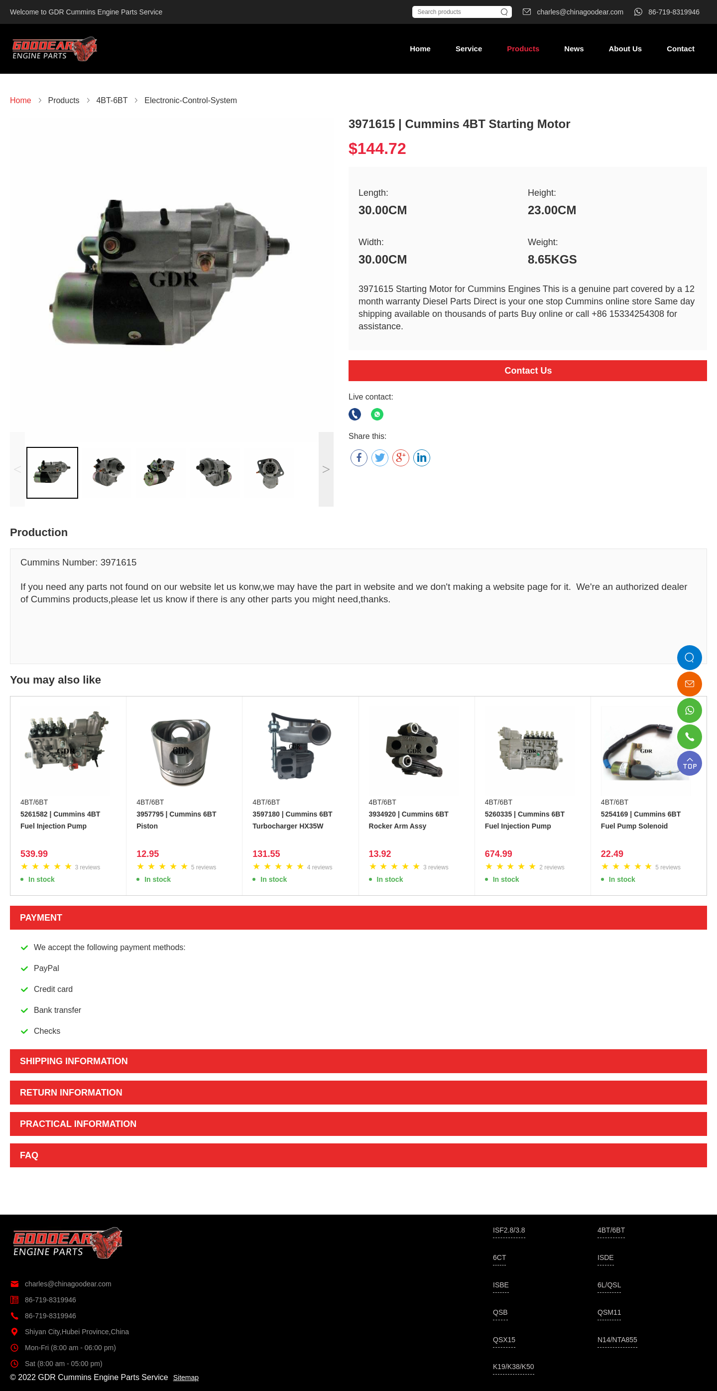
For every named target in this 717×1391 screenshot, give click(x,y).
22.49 (612, 854)
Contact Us (528, 371)
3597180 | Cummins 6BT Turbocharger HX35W (292, 820)
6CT (499, 1257)
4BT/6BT (34, 802)
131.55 (266, 854)
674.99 (498, 854)
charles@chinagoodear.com (61, 1284)
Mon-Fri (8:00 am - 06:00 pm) (63, 1348)
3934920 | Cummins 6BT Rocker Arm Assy (409, 820)
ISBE (501, 1285)
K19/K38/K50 (513, 1367)
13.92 (380, 854)
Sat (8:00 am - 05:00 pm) (56, 1364)
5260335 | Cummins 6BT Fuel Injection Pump (525, 820)
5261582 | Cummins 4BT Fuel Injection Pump (60, 820)
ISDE (606, 1257)
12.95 (147, 854)
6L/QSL (609, 1285)
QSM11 (609, 1312)
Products (523, 48)
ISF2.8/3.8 (509, 1230)
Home (420, 48)
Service (469, 48)
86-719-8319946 (43, 1300)
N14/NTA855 (617, 1340)
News (574, 48)
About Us (625, 48)
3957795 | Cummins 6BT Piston (176, 820)
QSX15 (504, 1340)
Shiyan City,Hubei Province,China (69, 1332)
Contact (681, 48)
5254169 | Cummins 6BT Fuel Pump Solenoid (641, 820)
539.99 (34, 854)
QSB (500, 1312)
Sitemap (186, 1378)
